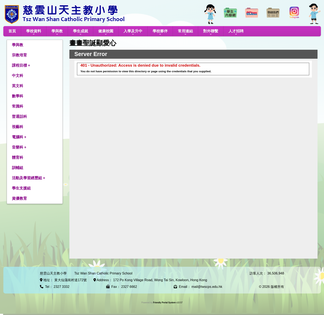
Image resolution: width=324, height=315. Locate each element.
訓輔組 (17, 168)
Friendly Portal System (164, 302)
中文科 (17, 76)
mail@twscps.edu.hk (206, 286)
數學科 (17, 96)
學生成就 (80, 32)
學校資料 (33, 32)
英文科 (17, 86)
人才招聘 (236, 32)
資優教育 (19, 198)
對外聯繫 (210, 32)
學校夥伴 (160, 32)
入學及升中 (133, 32)
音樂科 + (19, 147)
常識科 (17, 106)
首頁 (12, 31)
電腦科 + (19, 137)
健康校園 (105, 32)
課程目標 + (21, 65)
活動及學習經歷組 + (28, 178)
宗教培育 (19, 55)
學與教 (57, 32)
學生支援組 (21, 188)
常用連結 (185, 32)
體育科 (17, 157)
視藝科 (17, 127)
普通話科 (19, 116)
